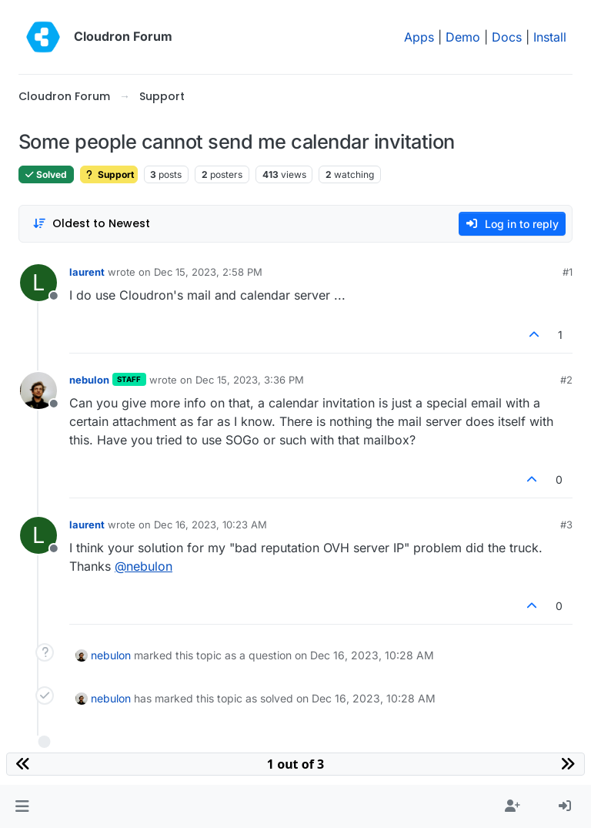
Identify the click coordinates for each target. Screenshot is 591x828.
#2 (566, 380)
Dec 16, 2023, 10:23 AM (210, 524)
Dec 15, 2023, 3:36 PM (249, 380)
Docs (507, 37)
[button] (22, 806)
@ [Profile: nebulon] (143, 566)
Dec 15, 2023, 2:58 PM (208, 272)
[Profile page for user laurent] (38, 282)
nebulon (89, 380)
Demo (463, 37)
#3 (566, 524)
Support (109, 174)
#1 (568, 272)
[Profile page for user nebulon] (38, 390)
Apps (419, 37)
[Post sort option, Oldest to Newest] (91, 224)
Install (549, 37)
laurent (87, 272)
